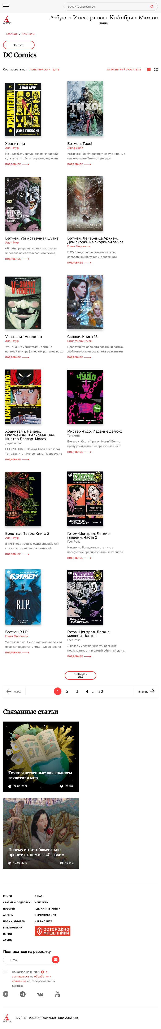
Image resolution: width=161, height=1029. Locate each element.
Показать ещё (80, 675)
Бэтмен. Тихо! (79, 144)
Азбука (59, 18)
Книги (103, 23)
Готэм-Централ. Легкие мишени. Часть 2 (88, 535)
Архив (7, 940)
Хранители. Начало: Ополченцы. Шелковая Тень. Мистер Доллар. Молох (30, 435)
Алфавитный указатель (124, 69)
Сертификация (45, 915)
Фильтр (19, 45)
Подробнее (17, 164)
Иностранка (88, 18)
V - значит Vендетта (23, 337)
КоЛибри (121, 18)
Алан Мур (12, 148)
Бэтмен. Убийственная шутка (31, 238)
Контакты (41, 902)
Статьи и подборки (17, 902)
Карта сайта (43, 921)
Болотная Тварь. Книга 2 (27, 533)
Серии (7, 934)
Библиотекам (12, 927)
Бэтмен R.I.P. (17, 632)
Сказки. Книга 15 (82, 337)
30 (100, 691)
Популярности (40, 69)
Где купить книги (47, 908)
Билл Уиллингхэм (79, 341)
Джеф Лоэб (75, 148)
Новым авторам (14, 921)
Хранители (15, 144)
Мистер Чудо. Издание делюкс (95, 431)
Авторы (8, 915)
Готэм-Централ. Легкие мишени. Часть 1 (88, 634)
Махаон (148, 18)
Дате (56, 69)
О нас (39, 896)
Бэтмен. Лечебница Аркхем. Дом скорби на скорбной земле (95, 240)
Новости (9, 908)
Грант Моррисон (78, 246)
